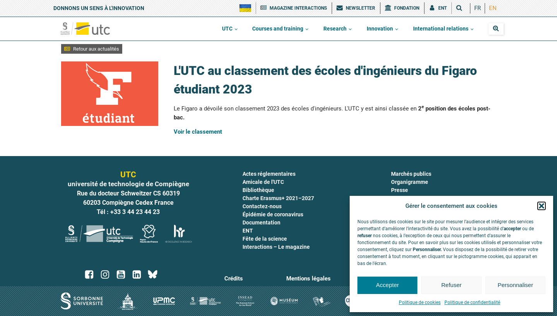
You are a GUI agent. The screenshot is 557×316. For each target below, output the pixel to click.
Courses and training (277, 28)
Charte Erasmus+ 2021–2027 (278, 198)
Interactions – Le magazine (276, 247)
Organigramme (409, 182)
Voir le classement (198, 131)
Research (335, 28)
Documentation (261, 222)
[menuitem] (477, 8)
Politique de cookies (420, 302)
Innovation (380, 28)
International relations (440, 28)
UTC (227, 28)
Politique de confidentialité (472, 302)
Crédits (233, 278)
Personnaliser (515, 285)
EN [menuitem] (493, 8)
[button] (541, 206)
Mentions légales (308, 278)
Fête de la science (265, 239)
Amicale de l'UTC (263, 182)
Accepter (387, 285)
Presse (399, 190)
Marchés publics (411, 174)
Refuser (451, 285)
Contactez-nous (262, 206)
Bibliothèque (258, 190)
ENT (248, 231)
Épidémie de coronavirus (273, 214)
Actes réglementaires (269, 174)
